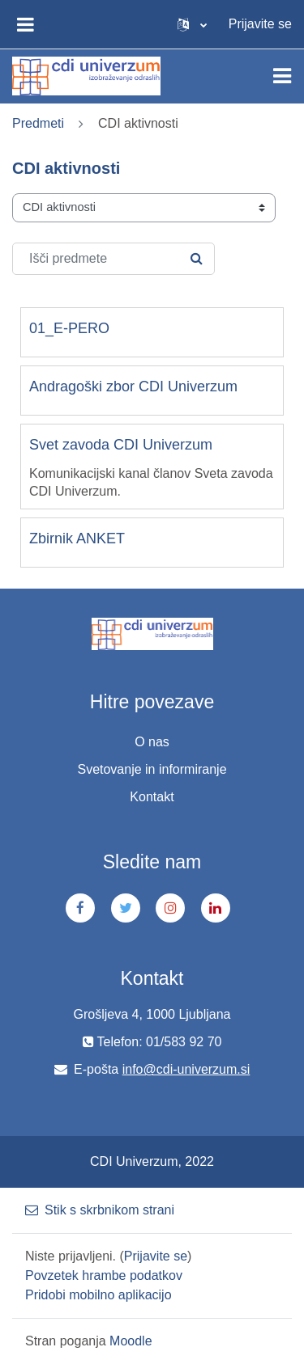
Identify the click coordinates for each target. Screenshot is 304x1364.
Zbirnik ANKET (77, 538)
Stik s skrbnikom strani (99, 1210)
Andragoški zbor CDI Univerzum (133, 386)
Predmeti (38, 123)
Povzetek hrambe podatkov (103, 1275)
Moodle (130, 1341)
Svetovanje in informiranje (151, 769)
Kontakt (151, 797)
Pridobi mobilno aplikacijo (98, 1295)
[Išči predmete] (113, 259)
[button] (192, 24)
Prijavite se (260, 24)
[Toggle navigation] (282, 76)
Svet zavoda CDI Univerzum (120, 445)
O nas (152, 742)
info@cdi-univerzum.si (186, 1069)
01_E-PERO (69, 328)
